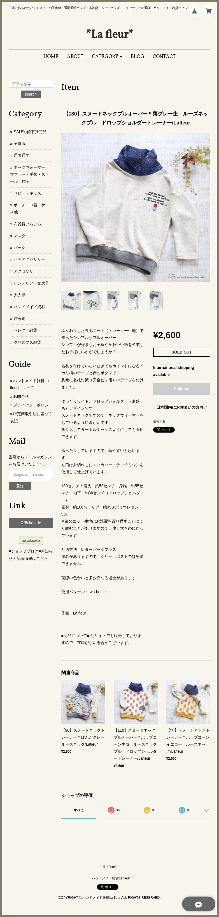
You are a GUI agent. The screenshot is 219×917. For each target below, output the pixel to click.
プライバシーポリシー (32, 405)
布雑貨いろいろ (27, 224)
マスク (19, 236)
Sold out (182, 389)
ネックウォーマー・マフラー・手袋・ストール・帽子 (29, 174)
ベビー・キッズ (27, 193)
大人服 (19, 295)
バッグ (19, 247)
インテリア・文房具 (31, 283)
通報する (159, 421)
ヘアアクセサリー (29, 259)
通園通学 (21, 155)
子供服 (19, 143)
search (31, 94)
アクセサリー (25, 271)
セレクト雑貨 (25, 330)
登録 (20, 486)
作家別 (19, 318)
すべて (79, 810)
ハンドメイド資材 (29, 306)
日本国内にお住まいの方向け (181, 407)
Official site (30, 523)
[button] (107, 57)
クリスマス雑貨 (27, 342)
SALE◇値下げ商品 (30, 132)
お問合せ (21, 396)
